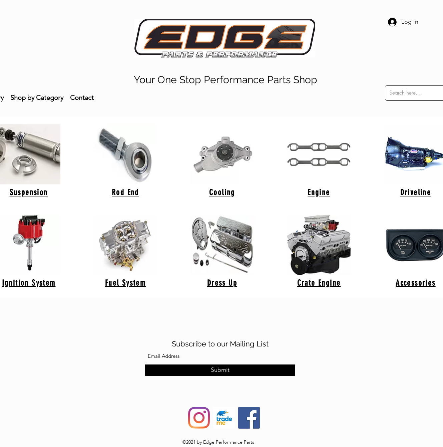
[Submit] (220, 370)
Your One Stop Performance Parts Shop (225, 80)
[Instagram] (199, 418)
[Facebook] (249, 418)
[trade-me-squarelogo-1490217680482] (224, 418)
